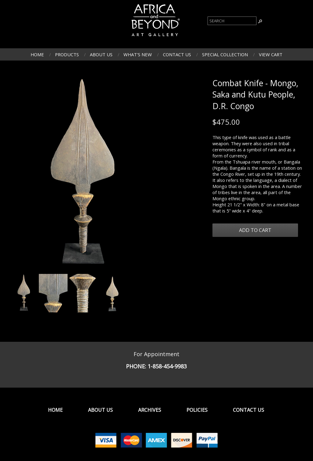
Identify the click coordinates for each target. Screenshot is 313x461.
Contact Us (177, 54)
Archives (149, 410)
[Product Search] (232, 21)
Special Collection (225, 54)
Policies (197, 410)
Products (67, 54)
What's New (137, 54)
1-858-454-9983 (167, 366)
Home (37, 54)
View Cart (270, 54)
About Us (101, 54)
